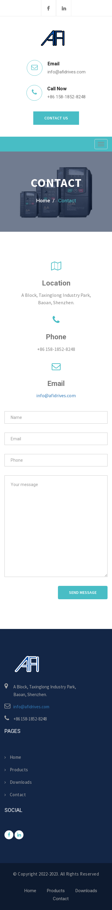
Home (12, 757)
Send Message (83, 592)
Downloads (18, 782)
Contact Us (56, 118)
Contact (15, 794)
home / (45, 201)
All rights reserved (79, 874)
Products (16, 769)
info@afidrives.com (56, 395)
